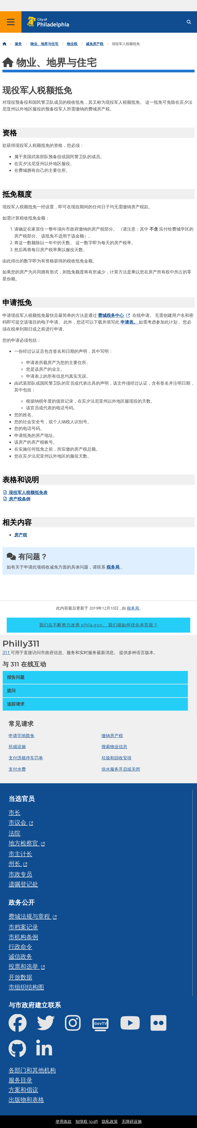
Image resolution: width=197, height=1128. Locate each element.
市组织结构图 (26, 987)
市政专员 (20, 874)
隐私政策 (110, 1121)
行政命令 (20, 946)
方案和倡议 (23, 1089)
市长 (14, 812)
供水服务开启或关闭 (120, 769)
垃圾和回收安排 (116, 758)
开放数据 (20, 977)
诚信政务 (20, 956)
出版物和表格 (26, 1099)
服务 (19, 44)
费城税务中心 (111, 315)
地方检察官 (24, 843)
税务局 (114, 567)
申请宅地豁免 (21, 736)
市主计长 (20, 853)
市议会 (18, 822)
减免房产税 (95, 44)
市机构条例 (23, 937)
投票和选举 (24, 966)
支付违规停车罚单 (26, 758)
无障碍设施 (132, 1121)
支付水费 (17, 769)
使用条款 (64, 1121)
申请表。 (130, 322)
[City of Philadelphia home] (49, 22)
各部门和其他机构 (32, 1070)
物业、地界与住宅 (44, 44)
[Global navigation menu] (10, 22)
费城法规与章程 (30, 916)
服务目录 (20, 1080)
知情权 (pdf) (86, 1121)
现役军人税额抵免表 (25, 492)
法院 (14, 833)
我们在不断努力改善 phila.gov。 (98, 625)
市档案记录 (23, 927)
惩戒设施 (17, 746)
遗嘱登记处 (23, 884)
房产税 (20, 535)
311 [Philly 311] (6, 652)
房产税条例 (16, 499)
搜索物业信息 (114, 746)
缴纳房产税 (112, 736)
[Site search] (189, 22)
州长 (15, 863)
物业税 (72, 44)
